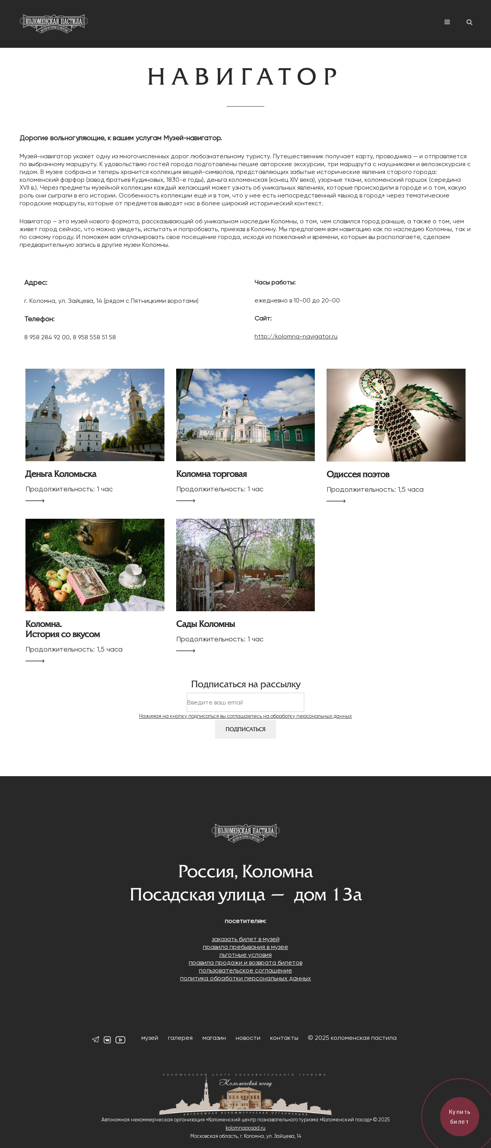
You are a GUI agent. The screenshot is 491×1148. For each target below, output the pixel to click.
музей (149, 1037)
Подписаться (245, 729)
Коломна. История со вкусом (62, 629)
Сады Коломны (205, 624)
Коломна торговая (211, 474)
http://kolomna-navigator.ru (296, 336)
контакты (284, 1037)
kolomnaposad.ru (245, 1128)
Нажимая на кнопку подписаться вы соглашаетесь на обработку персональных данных (245, 716)
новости (248, 1037)
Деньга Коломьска (60, 474)
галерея (180, 1037)
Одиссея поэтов (358, 474)
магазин (214, 1037)
